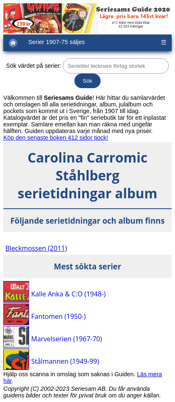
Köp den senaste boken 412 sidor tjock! (55, 137)
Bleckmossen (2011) (36, 248)
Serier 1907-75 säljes (56, 42)
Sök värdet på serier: (34, 65)
